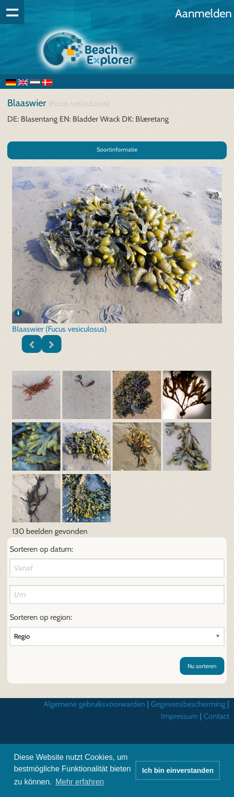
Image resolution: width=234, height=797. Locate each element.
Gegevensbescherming (188, 704)
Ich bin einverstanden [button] (178, 770)
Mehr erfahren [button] (80, 782)
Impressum (179, 716)
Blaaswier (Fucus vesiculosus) (59, 329)
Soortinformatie (117, 149)
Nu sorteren (202, 666)
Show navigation (12, 12)
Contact (216, 716)
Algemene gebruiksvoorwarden (94, 704)
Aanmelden (203, 13)
